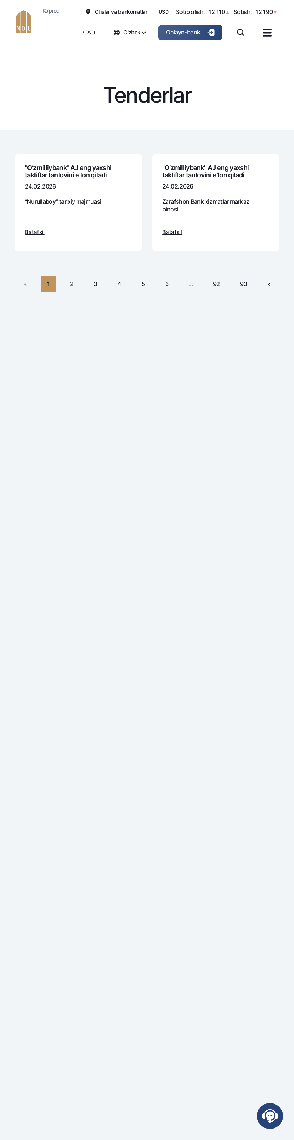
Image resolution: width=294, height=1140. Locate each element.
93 (243, 284)
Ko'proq (51, 10)
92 (216, 284)
